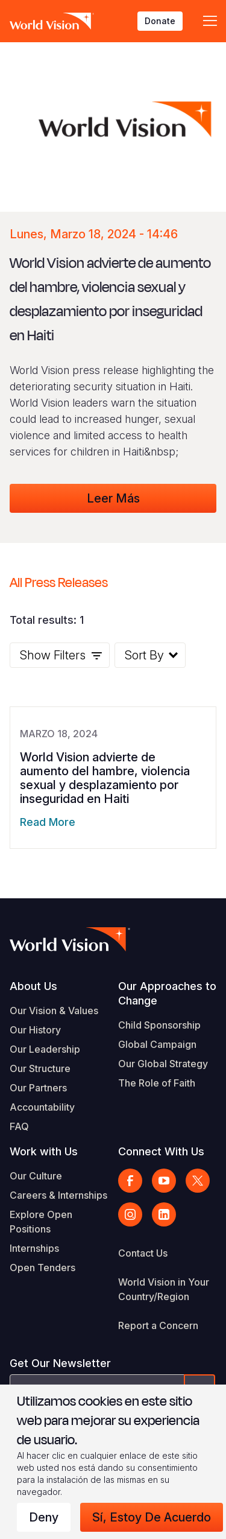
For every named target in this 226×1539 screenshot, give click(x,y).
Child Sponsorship (159, 1025)
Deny (43, 1517)
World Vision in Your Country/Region (163, 1289)
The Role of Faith (156, 1083)
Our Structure (40, 1068)
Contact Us (143, 1253)
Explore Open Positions (41, 1221)
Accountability (42, 1107)
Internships (34, 1248)
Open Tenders (42, 1267)
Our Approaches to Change (167, 993)
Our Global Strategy (163, 1064)
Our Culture (36, 1176)
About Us (33, 986)
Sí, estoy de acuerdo (151, 1517)
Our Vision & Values (54, 1010)
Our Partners (38, 1088)
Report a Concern (158, 1325)
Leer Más (113, 498)
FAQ (19, 1126)
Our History (35, 1030)
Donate (160, 21)
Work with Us (44, 1151)
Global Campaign (157, 1044)
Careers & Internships (58, 1195)
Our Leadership (45, 1049)
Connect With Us (161, 1151)
